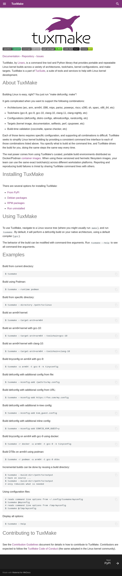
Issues (40, 56)
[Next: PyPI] (110, 562)
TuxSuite (40, 71)
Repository (28, 56)
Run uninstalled (16, 208)
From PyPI (13, 192)
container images (31, 158)
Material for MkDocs (21, 572)
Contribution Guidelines (25, 544)
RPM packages (16, 203)
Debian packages (17, 197)
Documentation (11, 56)
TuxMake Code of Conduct (43, 548)
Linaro (21, 62)
